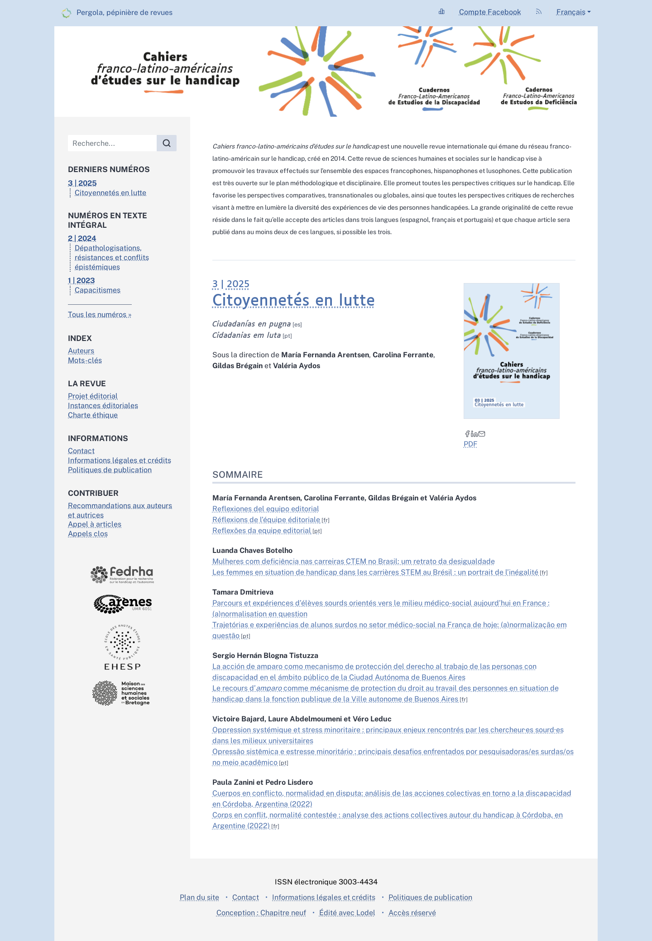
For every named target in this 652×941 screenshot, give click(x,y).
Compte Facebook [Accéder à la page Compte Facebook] (490, 12)
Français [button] (570, 12)
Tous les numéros (97, 314)
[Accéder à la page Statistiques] (441, 12)
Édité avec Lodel (347, 912)
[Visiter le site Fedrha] (122, 575)
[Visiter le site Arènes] (122, 604)
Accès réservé (412, 912)
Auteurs (81, 350)
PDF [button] (470, 444)
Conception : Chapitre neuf (261, 912)
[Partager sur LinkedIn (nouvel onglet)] (474, 433)
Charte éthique (93, 415)
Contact (81, 450)
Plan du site (199, 897)
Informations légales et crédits (119, 460)
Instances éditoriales (103, 405)
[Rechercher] (167, 143)
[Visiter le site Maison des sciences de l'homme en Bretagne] (122, 693)
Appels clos (88, 533)
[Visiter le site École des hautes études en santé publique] (122, 647)
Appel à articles (94, 524)
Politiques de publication (110, 470)
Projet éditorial (93, 396)
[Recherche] (112, 143)
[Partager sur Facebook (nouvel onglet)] (466, 433)
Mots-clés (85, 360)
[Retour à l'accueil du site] (326, 71)
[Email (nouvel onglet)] (481, 433)
